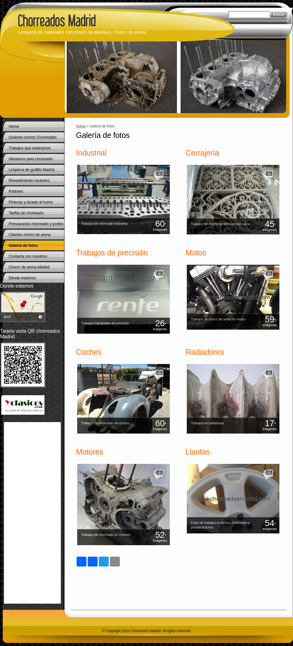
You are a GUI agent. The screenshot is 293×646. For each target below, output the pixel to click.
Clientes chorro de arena (30, 234)
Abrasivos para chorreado (30, 158)
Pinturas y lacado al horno (31, 202)
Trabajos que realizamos (30, 148)
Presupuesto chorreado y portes (36, 223)
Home (81, 126)
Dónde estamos (22, 278)
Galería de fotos (23, 245)
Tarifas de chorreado (26, 213)
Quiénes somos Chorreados (33, 137)
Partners (16, 191)
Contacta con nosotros (28, 256)
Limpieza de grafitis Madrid (31, 169)
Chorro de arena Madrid (29, 267)
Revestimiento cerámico (29, 180)
